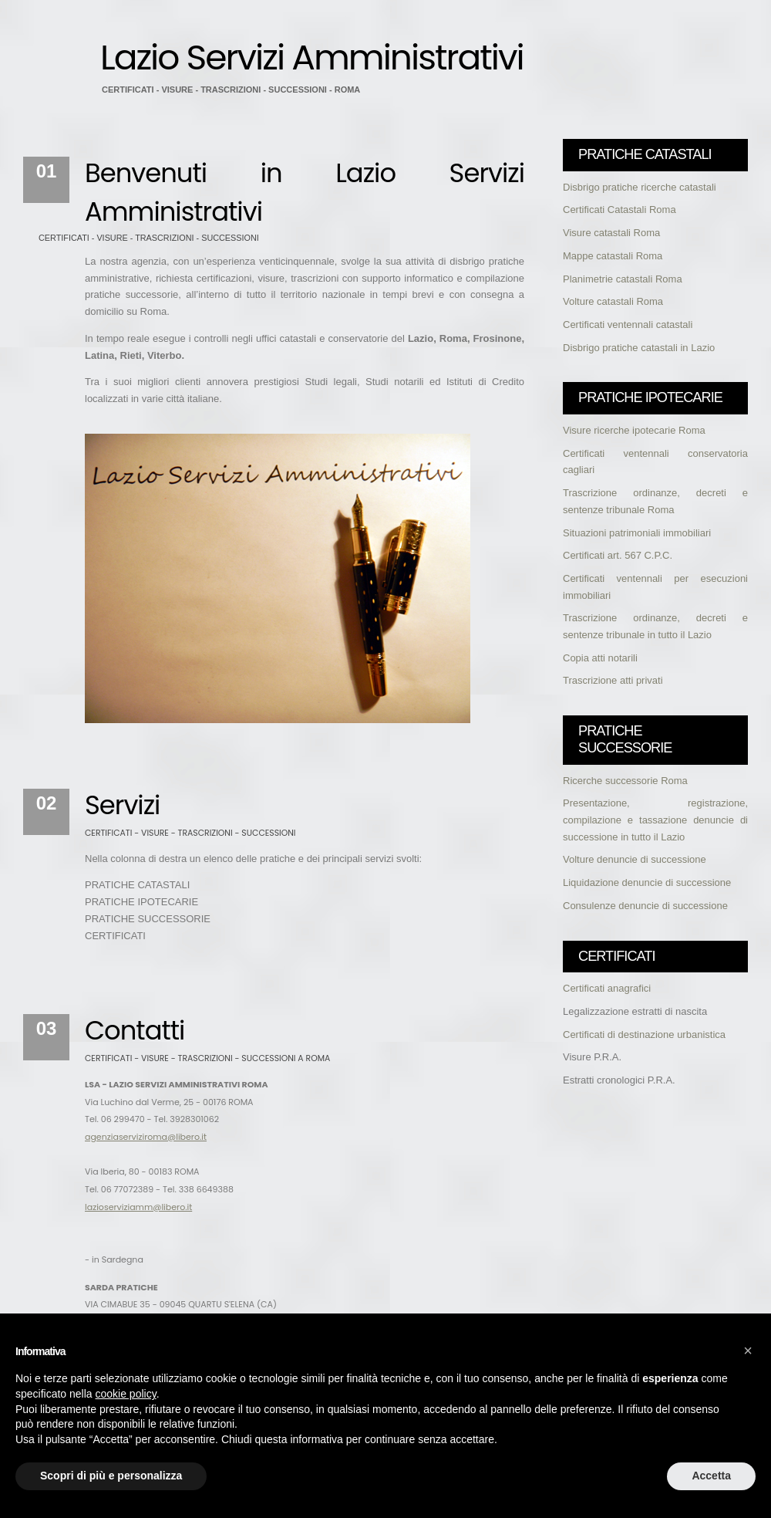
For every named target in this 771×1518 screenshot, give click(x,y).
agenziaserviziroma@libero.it (146, 1137)
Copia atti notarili (600, 658)
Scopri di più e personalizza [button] (111, 1475)
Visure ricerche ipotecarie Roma (634, 430)
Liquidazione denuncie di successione (647, 882)
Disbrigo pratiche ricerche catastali (639, 187)
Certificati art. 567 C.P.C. (617, 555)
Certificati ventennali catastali (627, 324)
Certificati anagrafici (607, 988)
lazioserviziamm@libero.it (138, 1207)
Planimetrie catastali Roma (622, 279)
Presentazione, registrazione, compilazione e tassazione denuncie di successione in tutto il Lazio (655, 819)
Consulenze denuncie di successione (645, 905)
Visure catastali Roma (611, 232)
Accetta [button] (711, 1475)
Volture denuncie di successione (634, 859)
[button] (748, 1350)
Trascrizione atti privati (613, 680)
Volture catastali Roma (613, 301)
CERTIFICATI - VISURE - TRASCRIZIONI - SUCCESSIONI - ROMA (231, 89)
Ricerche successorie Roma (625, 780)
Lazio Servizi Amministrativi (312, 57)
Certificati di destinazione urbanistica (644, 1034)
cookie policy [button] (126, 1394)
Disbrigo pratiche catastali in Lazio (639, 347)
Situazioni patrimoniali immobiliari (637, 533)
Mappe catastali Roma (612, 256)
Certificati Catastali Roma (619, 209)
